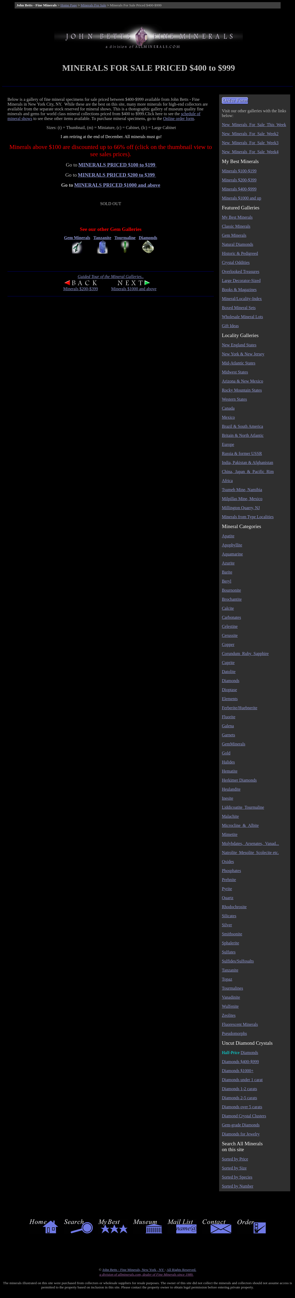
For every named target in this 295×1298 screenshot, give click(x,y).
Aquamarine (232, 554)
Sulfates (229, 952)
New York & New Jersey (243, 354)
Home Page (68, 5)
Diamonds (230, 680)
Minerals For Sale (93, 5)
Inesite (227, 798)
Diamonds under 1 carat (242, 1079)
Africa (227, 480)
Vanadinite (231, 997)
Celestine (230, 626)
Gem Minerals (234, 235)
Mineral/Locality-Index (242, 298)
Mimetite (229, 834)
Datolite (229, 671)
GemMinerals (233, 744)
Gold (226, 753)
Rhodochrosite (234, 907)
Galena (228, 726)
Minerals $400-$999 (239, 189)
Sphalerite (230, 943)
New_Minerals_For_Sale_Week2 (250, 133)
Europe (228, 444)
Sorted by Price (235, 1159)
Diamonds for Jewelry (241, 1134)
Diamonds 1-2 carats (239, 1088)
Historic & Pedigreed (240, 253)
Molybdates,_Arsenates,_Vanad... (250, 843)
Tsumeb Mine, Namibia (242, 489)
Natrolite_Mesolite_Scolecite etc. (250, 852)
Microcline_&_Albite (240, 825)
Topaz (227, 979)
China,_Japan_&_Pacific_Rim (248, 471)
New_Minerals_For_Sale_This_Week (254, 124)
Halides (228, 762)
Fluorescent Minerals (240, 1024)
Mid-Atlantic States (238, 363)
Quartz (227, 897)
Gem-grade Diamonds (241, 1125)
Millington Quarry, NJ (241, 507)
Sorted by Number (237, 1186)
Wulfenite (230, 1006)
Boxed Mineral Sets (239, 307)
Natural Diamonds (237, 244)
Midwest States (235, 372)
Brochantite (232, 599)
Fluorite (228, 717)
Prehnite (229, 879)
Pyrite (227, 888)
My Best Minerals (237, 217)
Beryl (226, 581)
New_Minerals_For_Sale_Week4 (250, 152)
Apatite (228, 536)
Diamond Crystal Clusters (244, 1116)
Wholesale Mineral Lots (242, 316)
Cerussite (230, 635)
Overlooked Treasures (240, 271)
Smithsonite (232, 934)
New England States (239, 345)
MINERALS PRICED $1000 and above (117, 185)
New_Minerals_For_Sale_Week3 (250, 142)
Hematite (229, 771)
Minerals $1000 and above (134, 289)
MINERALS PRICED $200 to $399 (117, 175)
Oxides (228, 861)
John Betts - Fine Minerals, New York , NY (133, 1270)
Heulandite (231, 789)
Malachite (230, 816)
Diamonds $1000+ (237, 1070)
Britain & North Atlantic (243, 435)
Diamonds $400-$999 (240, 1061)
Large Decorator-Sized (241, 280)
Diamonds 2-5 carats (239, 1098)
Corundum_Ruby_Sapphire (245, 653)
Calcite (228, 608)
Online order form (178, 118)
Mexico (228, 417)
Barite (227, 572)
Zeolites (229, 1015)
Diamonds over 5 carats (242, 1107)
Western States (234, 399)
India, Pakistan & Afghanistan (247, 462)
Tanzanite (230, 970)
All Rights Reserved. (181, 1270)
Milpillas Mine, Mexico (242, 498)
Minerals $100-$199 (239, 171)
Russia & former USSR (242, 453)
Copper (228, 644)
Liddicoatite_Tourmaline (243, 807)
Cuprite (228, 662)
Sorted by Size (234, 1168)
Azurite (228, 563)
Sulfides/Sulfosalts (238, 961)
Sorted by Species (237, 1177)
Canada (228, 408)
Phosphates (231, 870)
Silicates (229, 916)
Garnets (228, 735)
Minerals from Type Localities (248, 517)
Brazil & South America (242, 426)
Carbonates (231, 617)
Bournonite (231, 590)
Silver (227, 925)
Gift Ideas (230, 326)
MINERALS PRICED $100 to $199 (117, 165)
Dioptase (229, 689)
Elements (230, 698)
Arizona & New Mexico (242, 381)
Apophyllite (232, 545)
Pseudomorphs (234, 1033)
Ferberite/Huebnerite (239, 708)
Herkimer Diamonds (239, 780)
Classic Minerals (236, 226)
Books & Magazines (239, 289)
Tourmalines (232, 988)
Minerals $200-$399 (80, 289)
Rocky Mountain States (242, 390)
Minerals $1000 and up (241, 198)
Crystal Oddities (235, 262)
